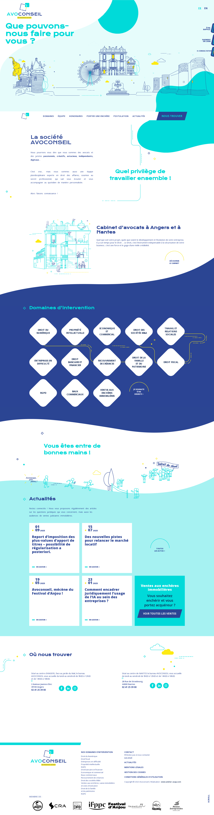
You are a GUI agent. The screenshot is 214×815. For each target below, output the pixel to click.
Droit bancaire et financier (92, 769)
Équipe (61, 116)
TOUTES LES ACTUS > (159, 549)
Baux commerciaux (89, 775)
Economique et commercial (92, 772)
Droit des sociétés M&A (90, 780)
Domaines (48, 116)
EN (206, 8)
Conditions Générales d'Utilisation (143, 777)
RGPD (83, 767)
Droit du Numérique (89, 756)
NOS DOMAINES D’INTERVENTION (97, 752)
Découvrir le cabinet (174, 262)
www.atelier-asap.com (171, 782)
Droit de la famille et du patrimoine (88, 789)
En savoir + (41, 567)
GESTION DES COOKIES (135, 772)
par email (128, 757)
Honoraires (76, 116)
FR (199, 8)
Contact (129, 752)
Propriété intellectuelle (90, 764)
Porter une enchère (98, 116)
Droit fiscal (85, 759)
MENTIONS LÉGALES (133, 767)
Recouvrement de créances (92, 777)
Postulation (121, 116)
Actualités (139, 116)
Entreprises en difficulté (91, 761)
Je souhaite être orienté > (138, 391)
